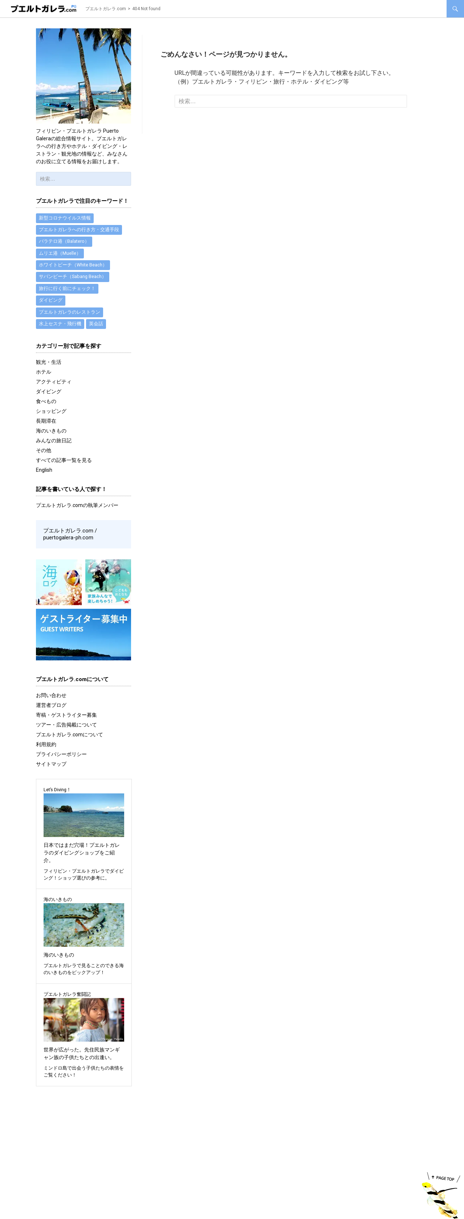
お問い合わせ (51, 696)
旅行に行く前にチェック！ (67, 289)
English (44, 472)
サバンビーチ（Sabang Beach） (72, 277)
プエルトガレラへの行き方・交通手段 (79, 229)
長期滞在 (46, 423)
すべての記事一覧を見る (64, 462)
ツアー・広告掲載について (66, 725)
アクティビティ (54, 383)
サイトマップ (51, 765)
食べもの (46, 403)
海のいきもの (51, 432)
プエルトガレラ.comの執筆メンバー (77, 507)
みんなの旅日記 (54, 442)
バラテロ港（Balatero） (64, 241)
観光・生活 (48, 364)
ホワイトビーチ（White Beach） (73, 265)
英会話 (96, 325)
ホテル (43, 374)
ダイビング (50, 301)
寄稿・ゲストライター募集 (66, 716)
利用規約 (46, 745)
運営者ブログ (51, 706)
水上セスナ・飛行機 (60, 325)
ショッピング (51, 413)
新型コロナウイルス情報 (65, 218)
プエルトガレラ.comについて (69, 735)
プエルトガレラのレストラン (69, 313)
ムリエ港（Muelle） (60, 253)
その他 (43, 452)
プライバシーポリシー (61, 755)
